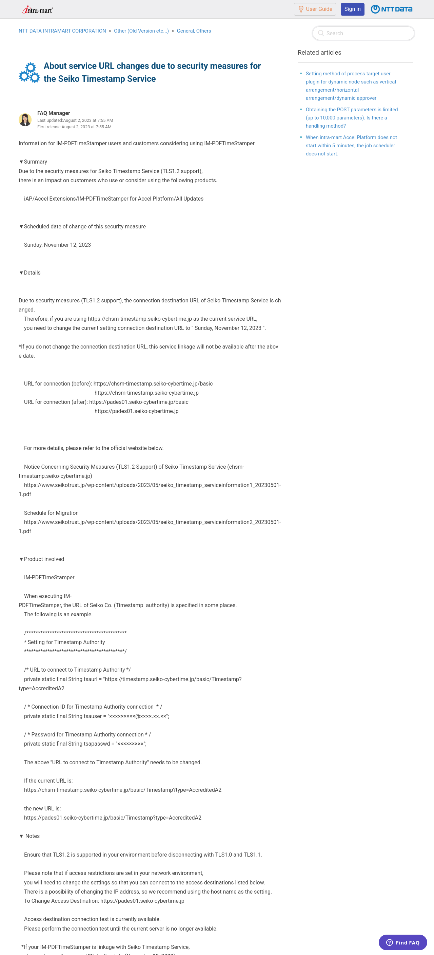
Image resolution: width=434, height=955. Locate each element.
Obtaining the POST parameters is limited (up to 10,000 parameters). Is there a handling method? (352, 118)
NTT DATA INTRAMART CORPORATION (62, 31)
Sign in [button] (352, 9)
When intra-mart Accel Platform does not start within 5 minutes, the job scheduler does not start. (351, 145)
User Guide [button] (315, 9)
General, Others (194, 31)
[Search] (363, 33)
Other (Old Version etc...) (141, 31)
